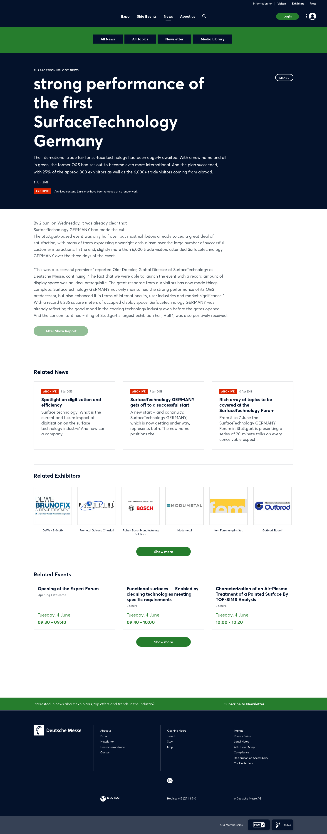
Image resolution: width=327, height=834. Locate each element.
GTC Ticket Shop (244, 747)
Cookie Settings (243, 763)
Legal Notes (241, 741)
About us (105, 730)
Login (287, 16)
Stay (170, 741)
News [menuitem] (168, 16)
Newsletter (174, 39)
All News (108, 39)
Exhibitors (298, 3)
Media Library (213, 39)
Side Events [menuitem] (146, 16)
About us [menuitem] (187, 16)
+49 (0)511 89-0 (187, 798)
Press (313, 3)
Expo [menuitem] (125, 16)
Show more (163, 584)
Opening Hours (176, 730)
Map (170, 747)
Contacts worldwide (112, 747)
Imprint (238, 730)
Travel (171, 736)
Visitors (281, 3)
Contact (105, 752)
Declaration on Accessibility (251, 758)
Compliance (241, 752)
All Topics (140, 39)
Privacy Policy (242, 736)
